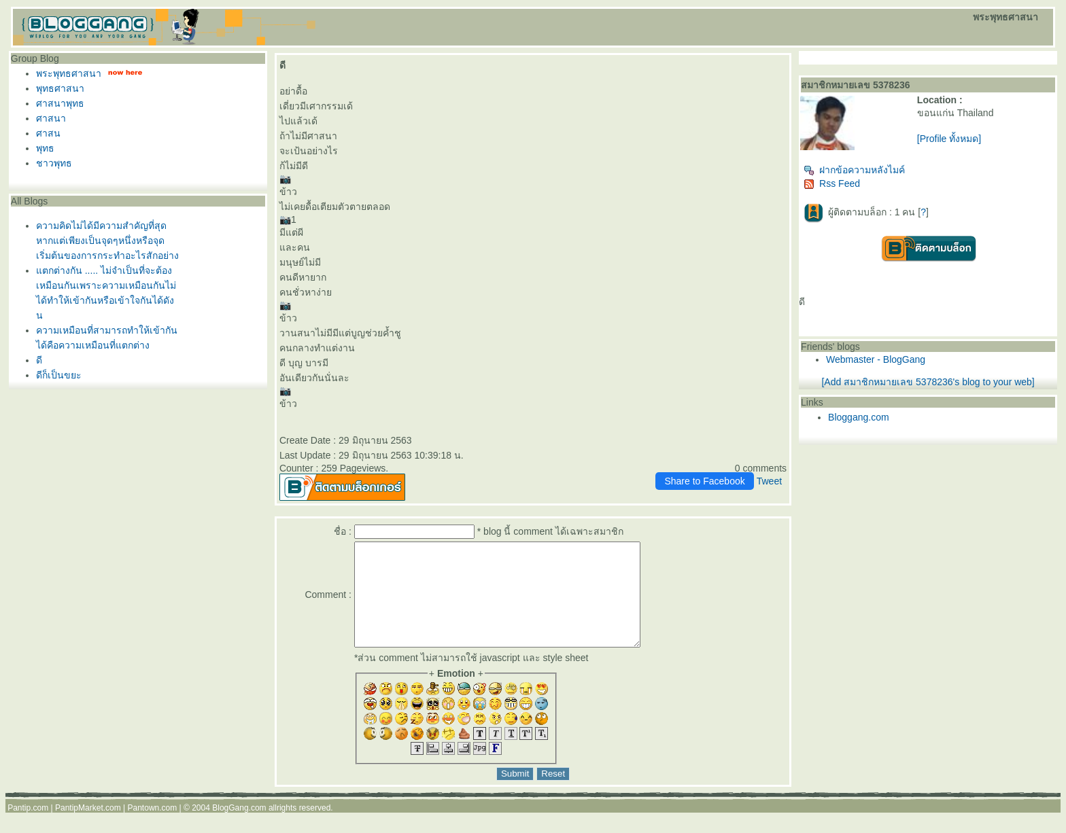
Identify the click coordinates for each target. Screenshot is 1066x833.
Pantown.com (152, 828)
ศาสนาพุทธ (60, 103)
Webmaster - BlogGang (875, 359)
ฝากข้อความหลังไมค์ (854, 169)
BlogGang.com (239, 828)
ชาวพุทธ (54, 163)
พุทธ (45, 148)
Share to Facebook (704, 481)
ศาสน (48, 133)
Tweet (769, 481)
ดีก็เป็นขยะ (59, 375)
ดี (39, 360)
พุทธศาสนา (60, 88)
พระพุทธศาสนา (68, 73)
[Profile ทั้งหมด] (949, 138)
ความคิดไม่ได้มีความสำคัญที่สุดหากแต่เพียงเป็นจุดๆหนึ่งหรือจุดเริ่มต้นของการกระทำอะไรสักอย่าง (107, 240)
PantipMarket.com (88, 828)
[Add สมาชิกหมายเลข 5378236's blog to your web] (927, 381)
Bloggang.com (858, 417)
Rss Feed (832, 183)
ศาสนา (51, 118)
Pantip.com (27, 828)
